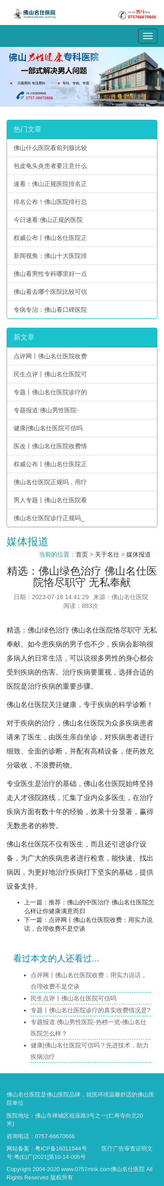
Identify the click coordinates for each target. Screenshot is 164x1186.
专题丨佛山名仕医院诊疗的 (50, 392)
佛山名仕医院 (92, 630)
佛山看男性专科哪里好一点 (50, 273)
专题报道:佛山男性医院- (46, 410)
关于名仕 (107, 554)
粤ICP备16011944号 (61, 1148)
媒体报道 (138, 554)
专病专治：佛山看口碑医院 (50, 309)
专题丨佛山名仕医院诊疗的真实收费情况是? (90, 1010)
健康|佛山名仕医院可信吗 (48, 428)
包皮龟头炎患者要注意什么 (50, 165)
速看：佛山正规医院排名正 (50, 183)
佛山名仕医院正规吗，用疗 (50, 482)
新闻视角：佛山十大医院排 (50, 255)
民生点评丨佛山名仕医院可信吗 (73, 998)
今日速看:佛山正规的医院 (48, 219)
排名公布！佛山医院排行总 (50, 201)
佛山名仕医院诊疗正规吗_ (49, 518)
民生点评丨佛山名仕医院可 (50, 374)
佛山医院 (57, 1094)
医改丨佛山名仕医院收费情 (50, 446)
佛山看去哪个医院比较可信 (50, 291)
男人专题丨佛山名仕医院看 (50, 500)
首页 (82, 554)
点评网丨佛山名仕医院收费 (50, 356)
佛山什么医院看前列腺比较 (50, 147)
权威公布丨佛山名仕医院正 (50, 237)
